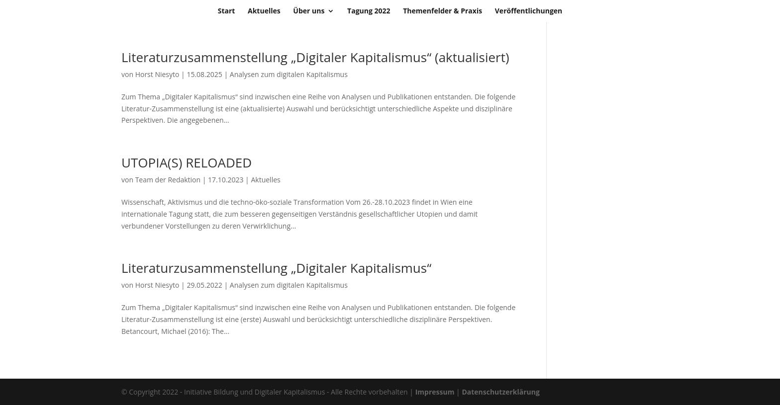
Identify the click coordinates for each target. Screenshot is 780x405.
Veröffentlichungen (529, 11)
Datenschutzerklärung (501, 392)
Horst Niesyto (157, 74)
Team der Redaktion (167, 179)
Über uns (308, 11)
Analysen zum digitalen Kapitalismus (289, 74)
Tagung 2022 (368, 11)
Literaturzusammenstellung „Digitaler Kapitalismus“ (276, 268)
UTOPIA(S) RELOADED (186, 162)
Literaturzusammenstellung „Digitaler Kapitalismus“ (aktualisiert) (315, 57)
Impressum (435, 392)
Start (226, 11)
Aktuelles (264, 11)
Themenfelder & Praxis (442, 11)
